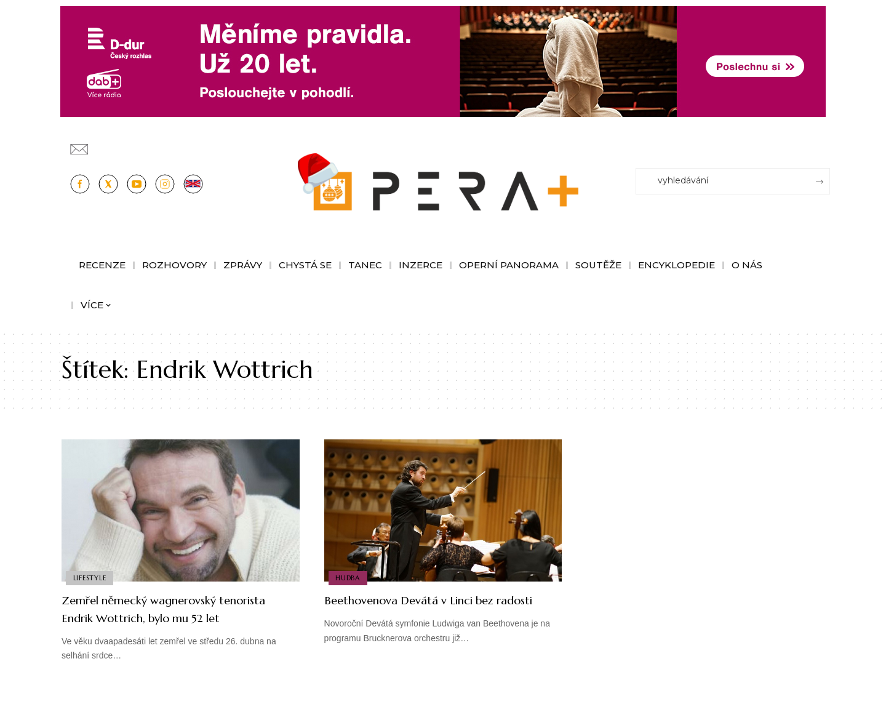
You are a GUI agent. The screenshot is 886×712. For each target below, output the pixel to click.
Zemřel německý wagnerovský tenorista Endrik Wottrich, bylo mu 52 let (180, 617)
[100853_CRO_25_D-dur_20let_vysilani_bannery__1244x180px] (443, 60)
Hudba (349, 577)
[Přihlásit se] (823, 143)
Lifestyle (90, 577)
